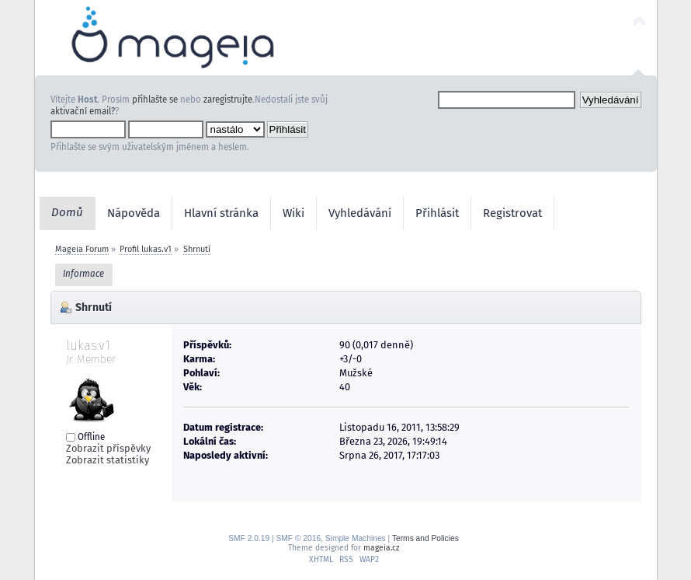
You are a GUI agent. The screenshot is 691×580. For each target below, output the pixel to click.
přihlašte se (155, 99)
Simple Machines (355, 538)
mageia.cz (381, 548)
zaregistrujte (227, 99)
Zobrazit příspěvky (108, 448)
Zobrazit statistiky (107, 460)
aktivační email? (82, 111)
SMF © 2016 (298, 538)
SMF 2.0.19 (248, 538)
